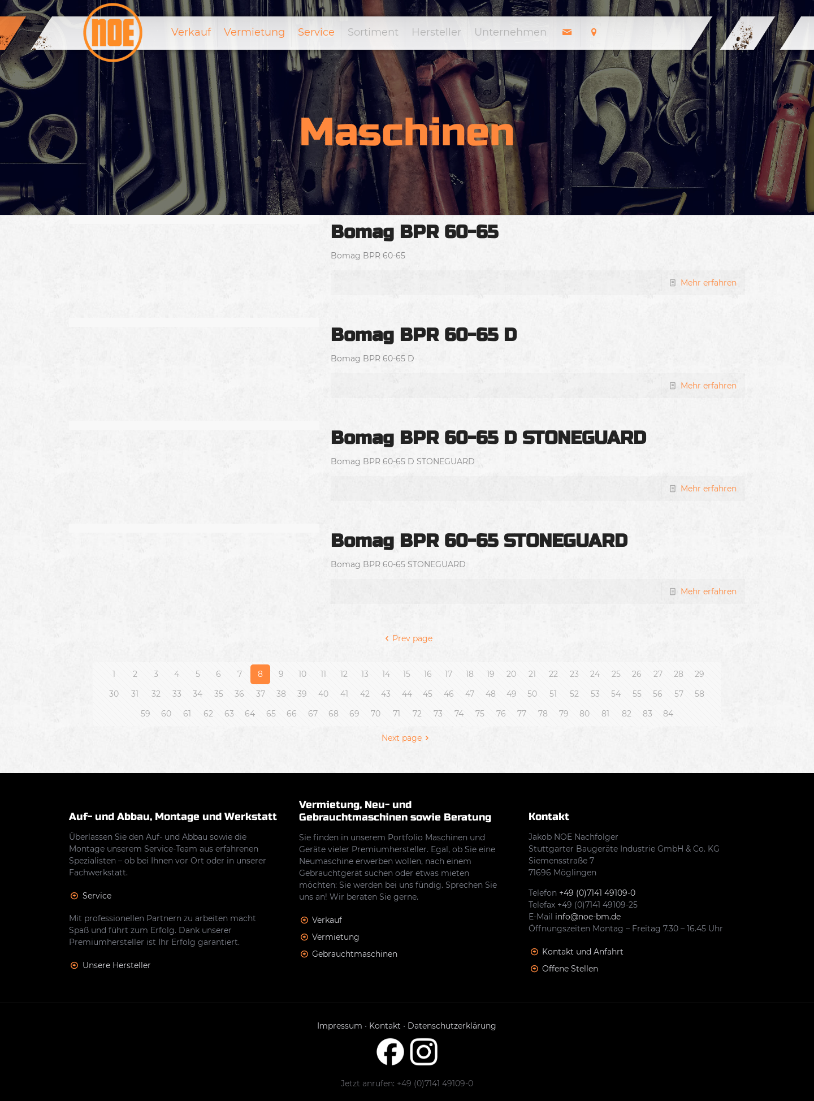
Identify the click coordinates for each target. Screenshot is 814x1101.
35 (218, 694)
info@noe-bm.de (588, 917)
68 (333, 714)
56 (658, 694)
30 (114, 694)
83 (647, 714)
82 (626, 714)
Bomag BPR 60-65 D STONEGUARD (488, 438)
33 (176, 694)
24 (595, 674)
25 (616, 674)
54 (616, 694)
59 (145, 714)
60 (166, 714)
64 (250, 714)
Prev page (407, 638)
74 (459, 714)
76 (501, 714)
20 (511, 674)
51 (553, 694)
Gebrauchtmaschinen (354, 954)
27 (658, 674)
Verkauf (327, 920)
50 (532, 694)
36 (239, 694)
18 (470, 674)
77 (521, 714)
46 (449, 694)
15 (406, 674)
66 (292, 714)
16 (428, 674)
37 (260, 694)
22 (553, 674)
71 (396, 714)
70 (375, 714)
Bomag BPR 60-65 (414, 232)
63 (229, 714)
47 (469, 694)
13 (365, 674)
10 (302, 674)
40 (323, 694)
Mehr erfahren (709, 283)
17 (448, 674)
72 (417, 714)
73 (438, 714)
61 (187, 714)
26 (637, 674)
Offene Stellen (570, 969)
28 (678, 674)
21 (532, 674)
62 (208, 714)
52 (574, 694)
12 (344, 674)
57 (678, 694)
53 (595, 694)
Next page (407, 738)
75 (479, 714)
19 (491, 674)
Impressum (339, 1026)
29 (699, 674)
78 (543, 714)
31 (134, 694)
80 (584, 714)
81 (605, 714)
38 (281, 694)
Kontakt (385, 1026)
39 (302, 694)
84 (668, 714)
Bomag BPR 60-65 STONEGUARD (479, 541)
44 (407, 694)
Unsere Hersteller (117, 965)
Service (97, 896)
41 (344, 694)
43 (386, 694)
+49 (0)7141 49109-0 (597, 893)
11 (323, 674)
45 (427, 694)
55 (637, 694)
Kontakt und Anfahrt (583, 952)
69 (354, 714)
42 (365, 694)
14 (386, 674)
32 (156, 694)
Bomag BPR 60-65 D (424, 335)
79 (564, 714)
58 (699, 694)
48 (491, 694)
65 (271, 714)
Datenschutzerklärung (452, 1026)
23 (574, 674)
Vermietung (336, 937)
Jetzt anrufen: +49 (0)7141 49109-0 (407, 1083)
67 (313, 714)
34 (197, 694)
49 (511, 694)
